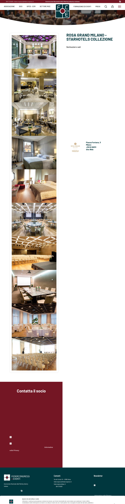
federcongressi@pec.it (60, 484)
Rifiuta (110, 500)
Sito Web (89, 149)
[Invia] (118, 480)
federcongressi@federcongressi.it (24, 1)
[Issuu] (120, 1)
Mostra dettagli (26, 500)
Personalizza (111, 496)
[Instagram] (110, 2)
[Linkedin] (113, 2)
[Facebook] (104, 2)
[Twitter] (107, 2)
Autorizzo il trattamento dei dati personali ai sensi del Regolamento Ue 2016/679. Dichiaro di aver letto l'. (31, 447)
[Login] (112, 6)
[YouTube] (117, 2)
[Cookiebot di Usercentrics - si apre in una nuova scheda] (11, 501)
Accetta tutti (110, 492)
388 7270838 (8, 1)
